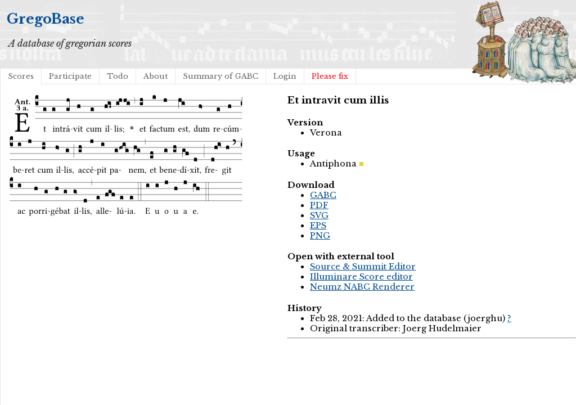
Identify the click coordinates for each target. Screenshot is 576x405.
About (155, 76)
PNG (320, 236)
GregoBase (45, 19)
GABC (323, 195)
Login (284, 76)
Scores (21, 76)
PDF (319, 205)
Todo (117, 76)
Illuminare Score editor (361, 277)
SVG (319, 215)
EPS (318, 225)
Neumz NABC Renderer (362, 287)
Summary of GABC (220, 76)
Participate (70, 76)
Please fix (330, 76)
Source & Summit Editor (363, 267)
